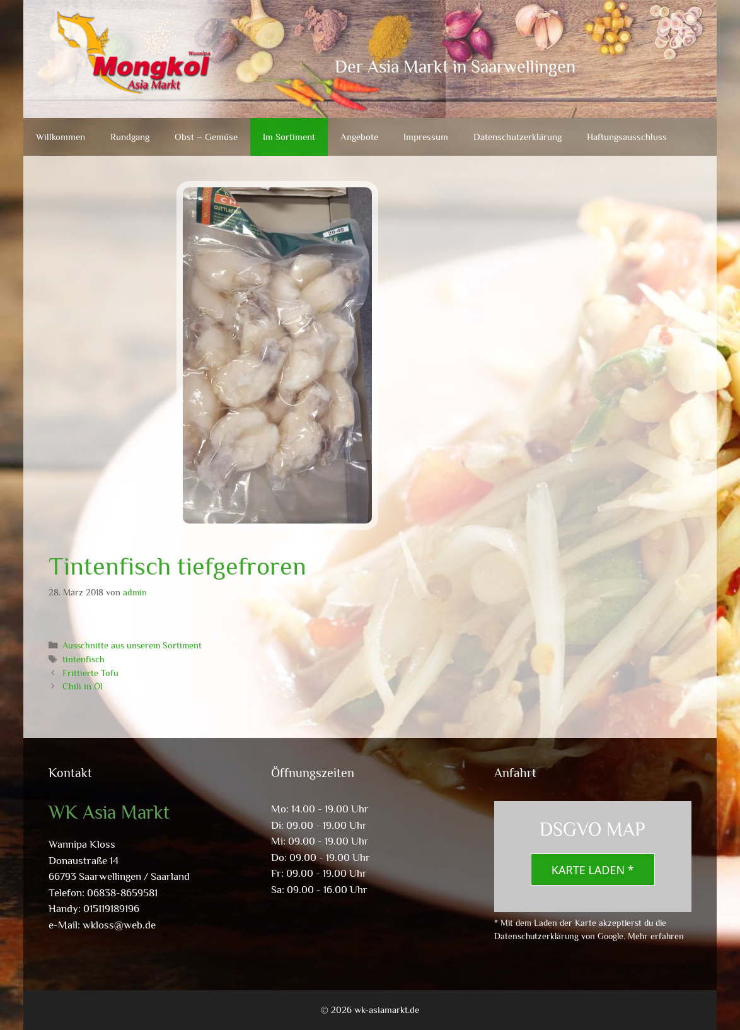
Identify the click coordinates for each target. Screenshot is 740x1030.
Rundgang (129, 136)
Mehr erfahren (656, 936)
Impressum (425, 136)
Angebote (359, 136)
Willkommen (60, 136)
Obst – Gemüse (206, 136)
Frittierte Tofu (90, 673)
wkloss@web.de (119, 925)
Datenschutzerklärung (517, 136)
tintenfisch (83, 659)
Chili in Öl (82, 686)
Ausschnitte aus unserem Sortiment (132, 645)
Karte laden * (593, 869)
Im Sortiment (289, 136)
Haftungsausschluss (627, 136)
